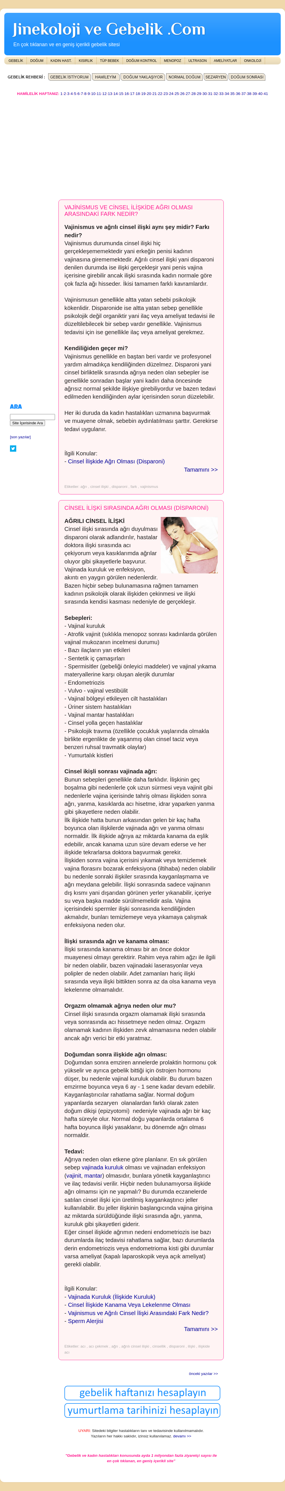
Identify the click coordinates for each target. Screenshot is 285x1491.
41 (266, 94)
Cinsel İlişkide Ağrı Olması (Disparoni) (116, 461)
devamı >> (182, 1436)
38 (249, 94)
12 (104, 94)
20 (149, 94)
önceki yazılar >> (203, 1374)
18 (138, 94)
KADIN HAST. (61, 61)
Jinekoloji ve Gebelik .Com (109, 28)
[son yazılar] (20, 437)
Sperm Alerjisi (85, 1321)
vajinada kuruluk (102, 1167)
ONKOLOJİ (252, 61)
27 (188, 94)
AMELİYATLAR (225, 61)
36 (238, 94)
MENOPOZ (172, 61)
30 (204, 94)
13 (110, 94)
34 (227, 94)
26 (182, 94)
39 (255, 94)
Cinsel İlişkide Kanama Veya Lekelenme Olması (129, 1305)
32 (216, 94)
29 (199, 94)
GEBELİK (16, 61)
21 (154, 94)
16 (127, 94)
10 (93, 94)
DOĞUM (36, 61)
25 (177, 94)
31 (210, 94)
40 (260, 94)
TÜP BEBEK (109, 61)
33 (221, 94)
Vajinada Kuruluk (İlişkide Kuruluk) (111, 1297)
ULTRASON (197, 61)
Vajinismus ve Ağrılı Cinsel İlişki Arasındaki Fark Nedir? (138, 1313)
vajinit (73, 1175)
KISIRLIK (86, 61)
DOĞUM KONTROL (141, 61)
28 (193, 94)
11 (99, 94)
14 (115, 94)
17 (132, 94)
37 (243, 94)
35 (232, 94)
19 (143, 94)
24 (171, 94)
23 (166, 94)
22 (160, 94)
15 (121, 94)
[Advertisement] (111, 145)
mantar (93, 1175)
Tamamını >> (201, 469)
